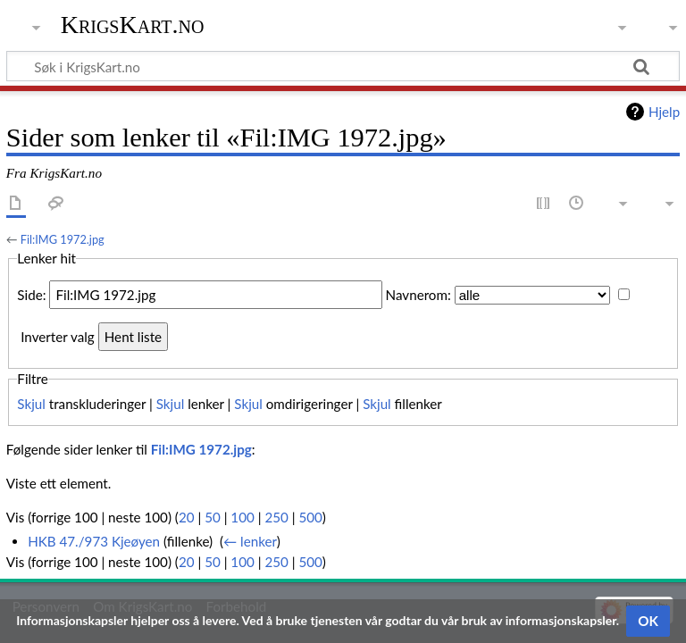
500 (310, 517)
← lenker (250, 541)
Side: (31, 295)
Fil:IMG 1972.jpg (63, 239)
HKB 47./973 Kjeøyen (94, 541)
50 (213, 517)
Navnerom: (418, 295)
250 (276, 517)
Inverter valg (57, 337)
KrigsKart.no (133, 24)
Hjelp (664, 112)
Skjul (31, 404)
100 (242, 517)
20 (187, 517)
